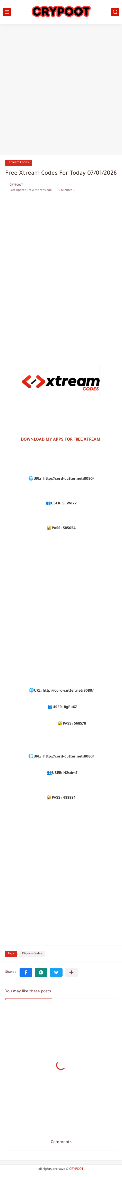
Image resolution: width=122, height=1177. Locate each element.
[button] (26, 972)
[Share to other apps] (71, 972)
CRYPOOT (76, 1169)
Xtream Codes (18, 162)
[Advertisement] (61, 90)
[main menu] (7, 12)
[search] (115, 12)
